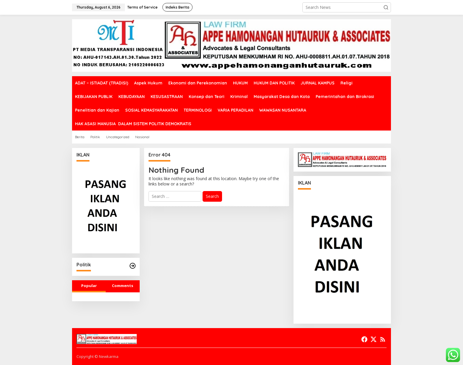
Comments (122, 285)
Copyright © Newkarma (97, 356)
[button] (386, 7)
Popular (89, 285)
